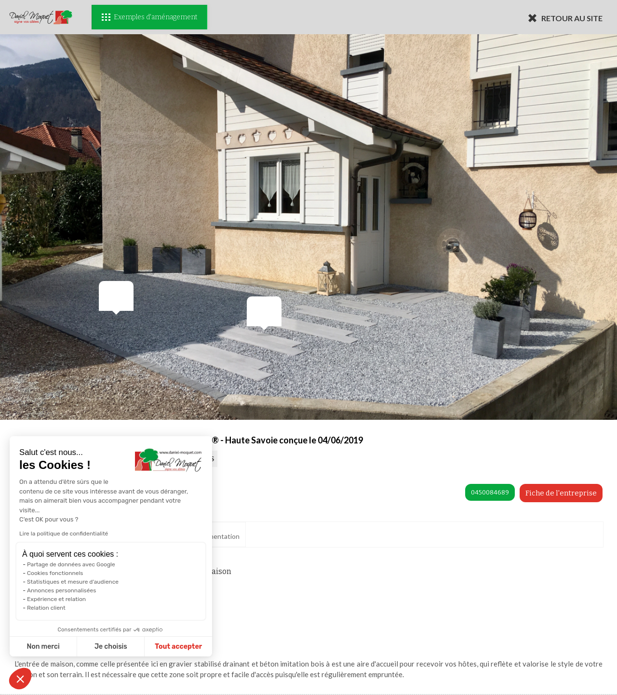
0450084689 (490, 492)
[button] (20, 678)
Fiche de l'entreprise (561, 493)
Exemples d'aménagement (149, 17)
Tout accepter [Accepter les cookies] (139, 646)
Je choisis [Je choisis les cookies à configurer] (71, 646)
